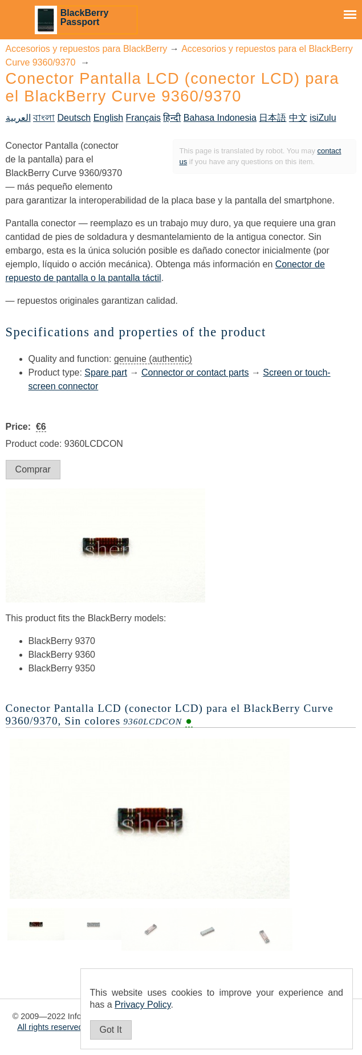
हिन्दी (172, 118)
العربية (18, 118)
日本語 (272, 118)
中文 (298, 118)
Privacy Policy (142, 1004)
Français (143, 118)
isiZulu (323, 118)
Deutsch (74, 118)
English (108, 118)
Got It (111, 1029)
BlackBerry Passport (84, 17)
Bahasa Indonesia (220, 118)
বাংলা (44, 118)
